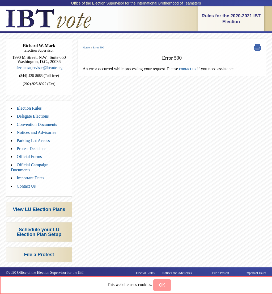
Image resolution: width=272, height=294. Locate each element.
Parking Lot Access (33, 140)
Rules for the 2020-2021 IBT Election (231, 18)
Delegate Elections (33, 116)
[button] (162, 285)
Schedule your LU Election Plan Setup (39, 232)
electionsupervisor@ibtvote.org (39, 68)
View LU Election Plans (39, 209)
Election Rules (29, 108)
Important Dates (30, 178)
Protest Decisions (31, 148)
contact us (187, 69)
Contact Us (26, 186)
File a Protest (39, 254)
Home (86, 47)
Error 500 (98, 47)
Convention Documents (37, 124)
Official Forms (29, 156)
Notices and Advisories (36, 132)
